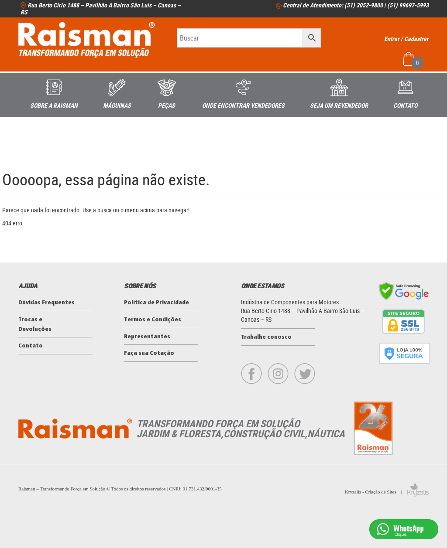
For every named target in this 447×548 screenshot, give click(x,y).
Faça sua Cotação (149, 353)
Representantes (147, 337)
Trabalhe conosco (266, 337)
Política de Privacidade (156, 303)
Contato (30, 346)
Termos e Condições (152, 320)
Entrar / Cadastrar (406, 38)
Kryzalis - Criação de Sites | (387, 491)
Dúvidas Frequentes (46, 303)
